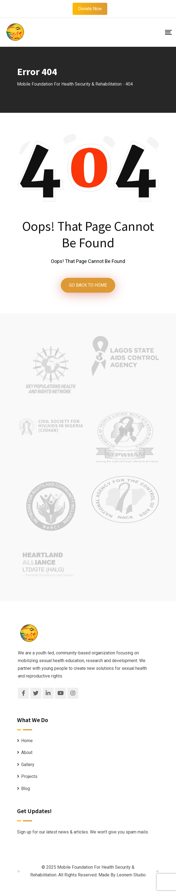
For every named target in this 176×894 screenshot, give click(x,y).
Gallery (27, 764)
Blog (25, 788)
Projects (29, 776)
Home (27, 740)
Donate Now (90, 8)
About (26, 752)
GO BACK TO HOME (88, 285)
